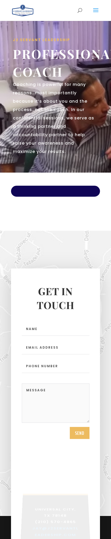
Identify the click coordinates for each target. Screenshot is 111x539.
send (79, 435)
